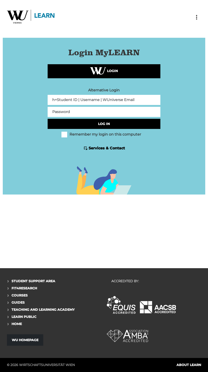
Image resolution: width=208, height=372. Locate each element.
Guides (18, 302)
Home (17, 324)
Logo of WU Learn (31, 17)
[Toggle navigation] (196, 17)
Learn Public (24, 317)
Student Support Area (33, 281)
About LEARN (188, 365)
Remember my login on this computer (101, 134)
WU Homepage (25, 340)
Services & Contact (107, 148)
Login (104, 71)
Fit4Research (24, 288)
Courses (20, 295)
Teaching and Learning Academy (43, 310)
